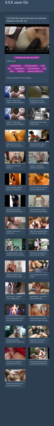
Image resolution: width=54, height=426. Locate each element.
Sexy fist (20, 71)
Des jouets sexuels (31, 66)
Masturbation (19, 68)
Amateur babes (15, 66)
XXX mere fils (16, 2)
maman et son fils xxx (35, 71)
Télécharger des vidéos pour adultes (27, 57)
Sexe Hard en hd (33, 68)
